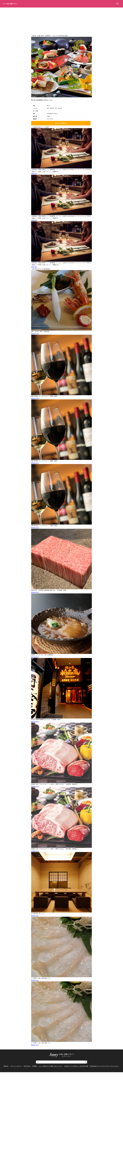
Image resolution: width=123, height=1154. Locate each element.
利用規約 (34, 1066)
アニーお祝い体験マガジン (10, 3)
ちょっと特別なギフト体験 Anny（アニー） (51, 1066)
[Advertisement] (61, 20)
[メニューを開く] (117, 3)
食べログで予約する (61, 123)
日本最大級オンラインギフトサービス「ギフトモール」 (104, 1066)
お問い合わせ (27, 1066)
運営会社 (6, 1066)
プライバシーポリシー (16, 1066)
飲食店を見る (35, 333)
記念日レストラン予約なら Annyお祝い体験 (76, 1066)
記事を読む (34, 173)
